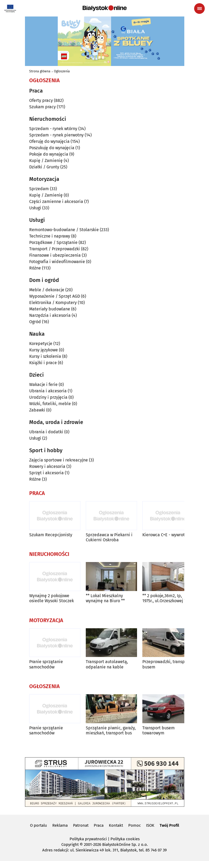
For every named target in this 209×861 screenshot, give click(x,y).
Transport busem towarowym (158, 730)
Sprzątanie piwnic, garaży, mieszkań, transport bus (111, 730)
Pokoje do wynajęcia (48, 154)
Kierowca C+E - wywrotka (165, 534)
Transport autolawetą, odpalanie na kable (107, 664)
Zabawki (37, 410)
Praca (99, 825)
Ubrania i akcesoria (48, 390)
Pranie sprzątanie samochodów (46, 664)
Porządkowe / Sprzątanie (53, 242)
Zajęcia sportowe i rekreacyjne (58, 460)
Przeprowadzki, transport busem (166, 664)
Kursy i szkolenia (45, 356)
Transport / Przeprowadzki (54, 248)
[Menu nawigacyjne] (199, 8)
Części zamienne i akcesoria (56, 201)
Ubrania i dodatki (46, 431)
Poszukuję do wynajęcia (51, 147)
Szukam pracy (42, 106)
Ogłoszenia (62, 71)
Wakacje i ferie (43, 384)
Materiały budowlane (49, 308)
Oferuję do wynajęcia (49, 141)
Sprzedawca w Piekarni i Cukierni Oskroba (109, 537)
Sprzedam (39, 188)
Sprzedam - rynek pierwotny (56, 135)
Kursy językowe (43, 349)
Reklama (60, 825)
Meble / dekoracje (46, 289)
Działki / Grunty (44, 166)
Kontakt (116, 825)
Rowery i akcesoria (47, 466)
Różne (35, 268)
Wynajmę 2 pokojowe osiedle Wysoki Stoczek (51, 598)
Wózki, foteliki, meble (50, 403)
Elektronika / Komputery (53, 302)
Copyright (70, 844)
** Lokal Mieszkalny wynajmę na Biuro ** (105, 598)
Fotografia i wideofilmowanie (57, 261)
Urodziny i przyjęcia (48, 397)
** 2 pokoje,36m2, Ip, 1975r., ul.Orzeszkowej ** (165, 598)
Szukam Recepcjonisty (50, 534)
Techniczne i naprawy (49, 236)
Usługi (35, 207)
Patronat (80, 825)
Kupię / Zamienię (46, 160)
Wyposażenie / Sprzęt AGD (54, 296)
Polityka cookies (125, 839)
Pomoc (134, 825)
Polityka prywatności (88, 839)
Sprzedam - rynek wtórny (53, 128)
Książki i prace (43, 362)
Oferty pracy (41, 100)
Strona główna (39, 71)
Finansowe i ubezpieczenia (55, 255)
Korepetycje (40, 343)
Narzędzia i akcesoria (50, 315)
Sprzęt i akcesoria (46, 472)
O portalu (38, 825)
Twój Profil (169, 825)
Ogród (35, 321)
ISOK (150, 825)
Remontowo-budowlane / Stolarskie (64, 229)
